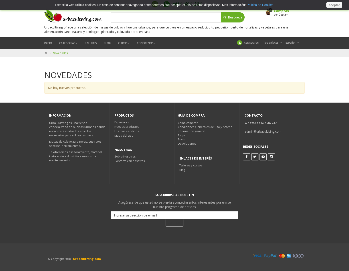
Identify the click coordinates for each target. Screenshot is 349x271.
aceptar (334, 5)
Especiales (121, 122)
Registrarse (248, 42)
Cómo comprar (188, 123)
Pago (181, 135)
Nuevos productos (126, 127)
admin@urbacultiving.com (263, 131)
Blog (182, 170)
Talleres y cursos (190, 165)
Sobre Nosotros (125, 156)
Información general (191, 131)
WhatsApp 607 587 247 (260, 123)
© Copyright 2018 (59, 259)
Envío (181, 139)
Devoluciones (187, 144)
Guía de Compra (191, 115)
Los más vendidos (126, 131)
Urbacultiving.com (87, 259)
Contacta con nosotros (129, 161)
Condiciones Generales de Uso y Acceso (205, 127)
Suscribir (174, 222)
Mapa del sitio (123, 135)
